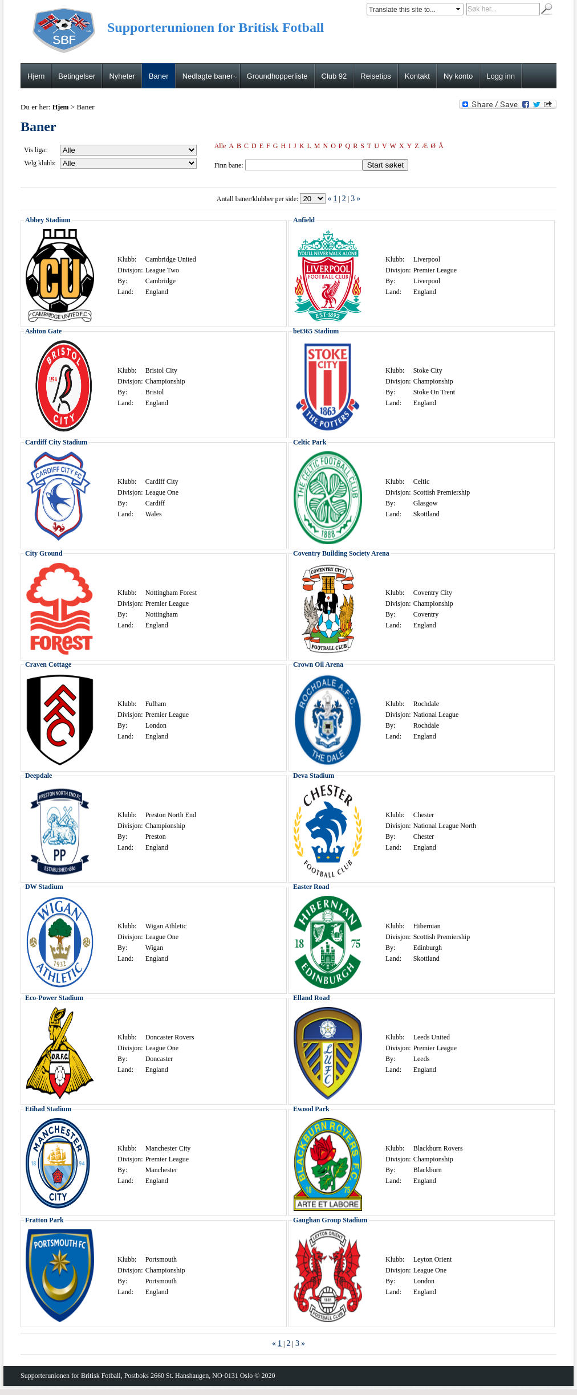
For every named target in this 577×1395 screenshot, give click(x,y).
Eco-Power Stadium (54, 998)
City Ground (43, 553)
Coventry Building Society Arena (341, 553)
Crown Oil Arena (318, 664)
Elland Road (311, 998)
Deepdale (38, 776)
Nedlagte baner (209, 76)
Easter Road (311, 887)
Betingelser (76, 76)
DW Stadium (44, 887)
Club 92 (334, 76)
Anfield (304, 220)
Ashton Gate (43, 331)
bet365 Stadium (316, 331)
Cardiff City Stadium (56, 442)
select (459, 9)
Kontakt (417, 76)
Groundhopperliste (277, 76)
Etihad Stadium (48, 1109)
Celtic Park (309, 442)
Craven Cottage (48, 664)
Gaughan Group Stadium (330, 1220)
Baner (159, 76)
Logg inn (500, 76)
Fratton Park (44, 1220)
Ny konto (458, 76)
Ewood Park (311, 1109)
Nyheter (122, 76)
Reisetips (375, 76)
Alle (220, 146)
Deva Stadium (313, 776)
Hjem (35, 76)
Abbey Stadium (48, 220)
